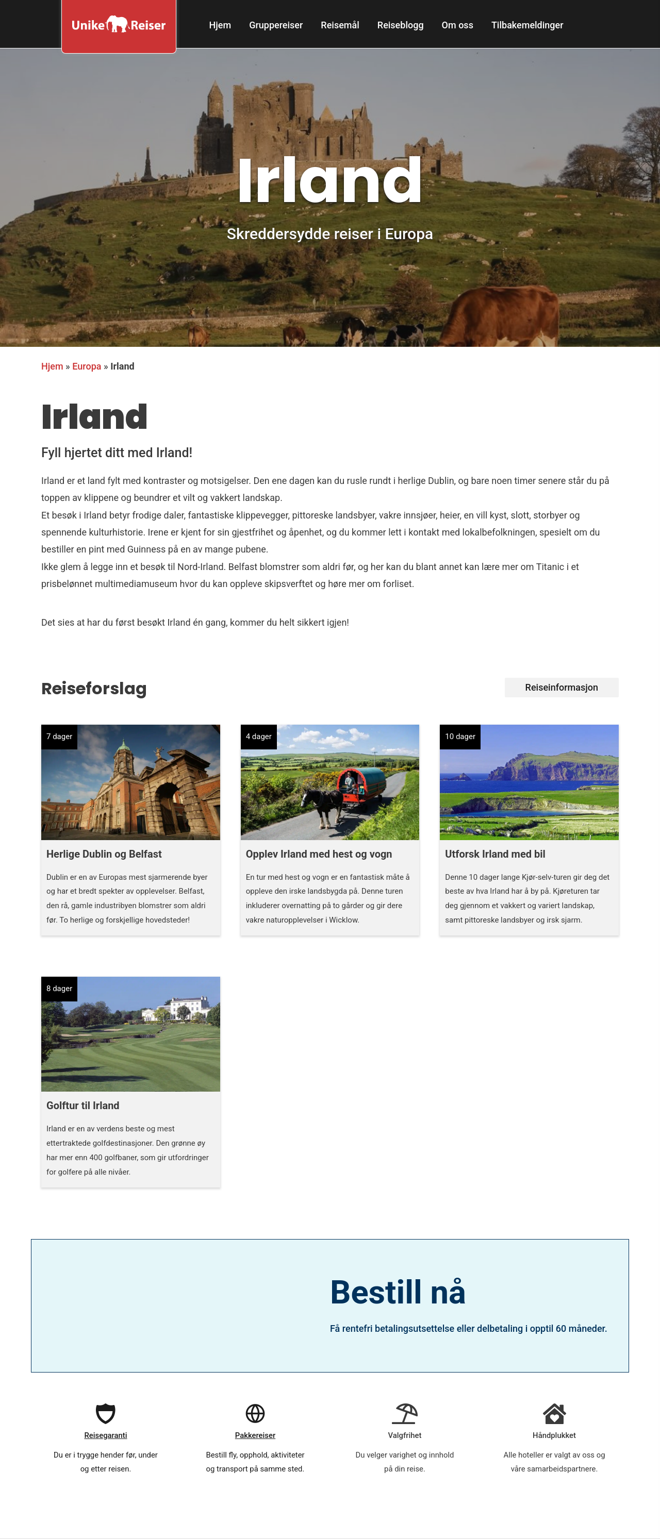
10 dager (460, 736)
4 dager (259, 736)
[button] (562, 687)
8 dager (59, 988)
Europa (86, 366)
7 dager (59, 736)
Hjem (52, 366)
